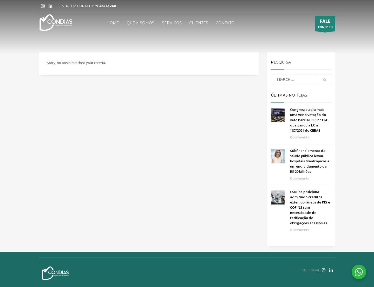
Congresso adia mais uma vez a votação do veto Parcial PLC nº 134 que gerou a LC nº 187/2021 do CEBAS (308, 120)
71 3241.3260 (105, 6)
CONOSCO (325, 24)
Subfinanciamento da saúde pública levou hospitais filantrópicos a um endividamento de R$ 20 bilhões (309, 161)
